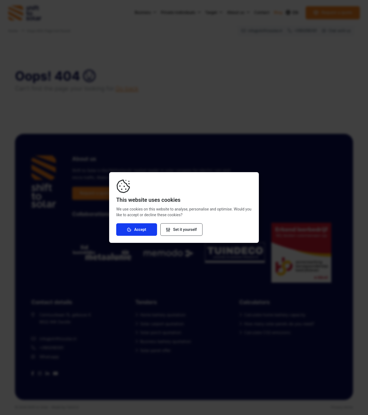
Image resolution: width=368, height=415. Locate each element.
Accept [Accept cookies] (136, 229)
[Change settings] (181, 229)
